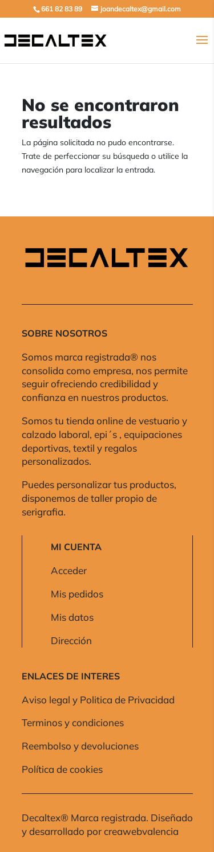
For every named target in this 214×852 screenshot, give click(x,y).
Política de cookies (62, 769)
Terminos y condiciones (73, 722)
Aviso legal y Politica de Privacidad (98, 700)
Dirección (71, 640)
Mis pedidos (77, 594)
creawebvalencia (141, 831)
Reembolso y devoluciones (80, 746)
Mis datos (72, 617)
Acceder (69, 570)
